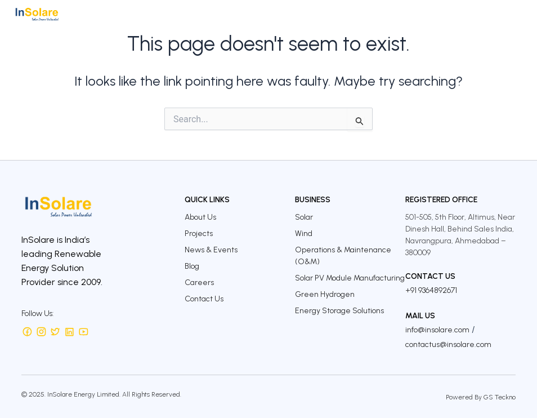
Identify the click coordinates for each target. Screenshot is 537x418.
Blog (192, 266)
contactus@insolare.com (448, 344)
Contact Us (204, 299)
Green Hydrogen (325, 294)
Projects (199, 233)
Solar (304, 217)
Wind (303, 233)
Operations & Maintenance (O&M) (343, 255)
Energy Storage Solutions (339, 310)
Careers (199, 282)
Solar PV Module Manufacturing (350, 278)
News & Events (211, 250)
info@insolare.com (437, 330)
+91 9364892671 (431, 290)
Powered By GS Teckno (481, 397)
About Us (200, 217)
